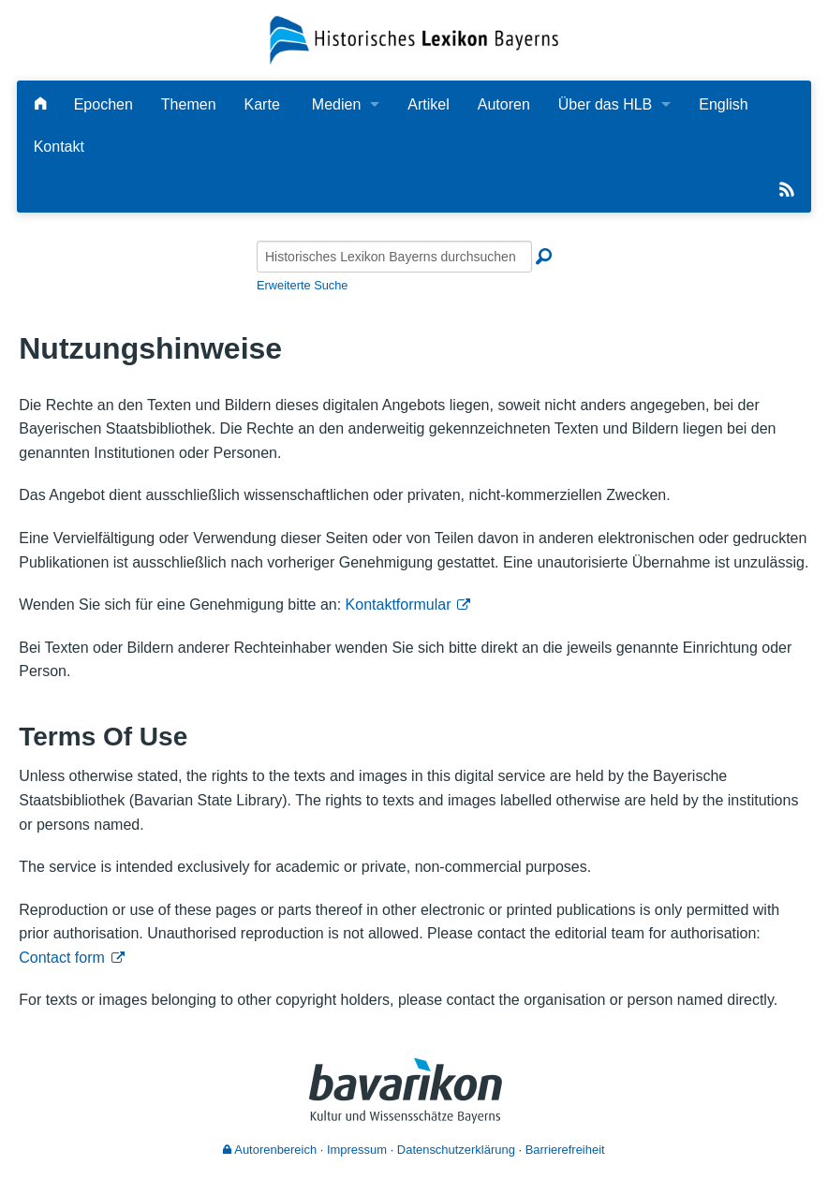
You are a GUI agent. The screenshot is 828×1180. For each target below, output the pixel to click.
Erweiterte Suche (302, 285)
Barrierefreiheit (565, 1150)
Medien (336, 104)
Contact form (62, 958)
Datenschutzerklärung (456, 1150)
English (723, 104)
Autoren (504, 104)
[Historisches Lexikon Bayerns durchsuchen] (394, 257)
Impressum (357, 1150)
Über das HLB (605, 104)
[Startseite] (414, 39)
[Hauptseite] (40, 104)
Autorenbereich (270, 1150)
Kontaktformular (398, 604)
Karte (262, 104)
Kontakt (59, 147)
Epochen (103, 104)
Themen (188, 104)
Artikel (428, 104)
